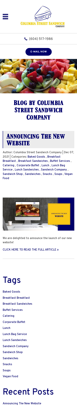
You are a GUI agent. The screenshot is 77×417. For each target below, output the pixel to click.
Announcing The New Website (36, 139)
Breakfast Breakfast (16, 298)
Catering (8, 165)
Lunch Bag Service (15, 334)
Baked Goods (36, 157)
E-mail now (38, 51)
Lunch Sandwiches (27, 170)
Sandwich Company (54, 170)
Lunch (45, 165)
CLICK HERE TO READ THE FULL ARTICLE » (31, 250)
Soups (58, 174)
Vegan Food (10, 376)
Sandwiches (32, 174)
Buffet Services (60, 161)
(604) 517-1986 (41, 39)
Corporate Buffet (28, 165)
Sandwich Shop (13, 174)
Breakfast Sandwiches (33, 161)
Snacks (47, 174)
